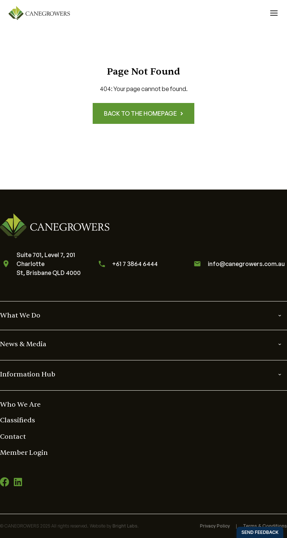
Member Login (24, 452)
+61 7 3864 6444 (127, 264)
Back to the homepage (143, 113)
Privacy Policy (215, 526)
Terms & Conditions (265, 526)
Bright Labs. (125, 526)
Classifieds (17, 420)
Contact (13, 436)
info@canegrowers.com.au (238, 264)
